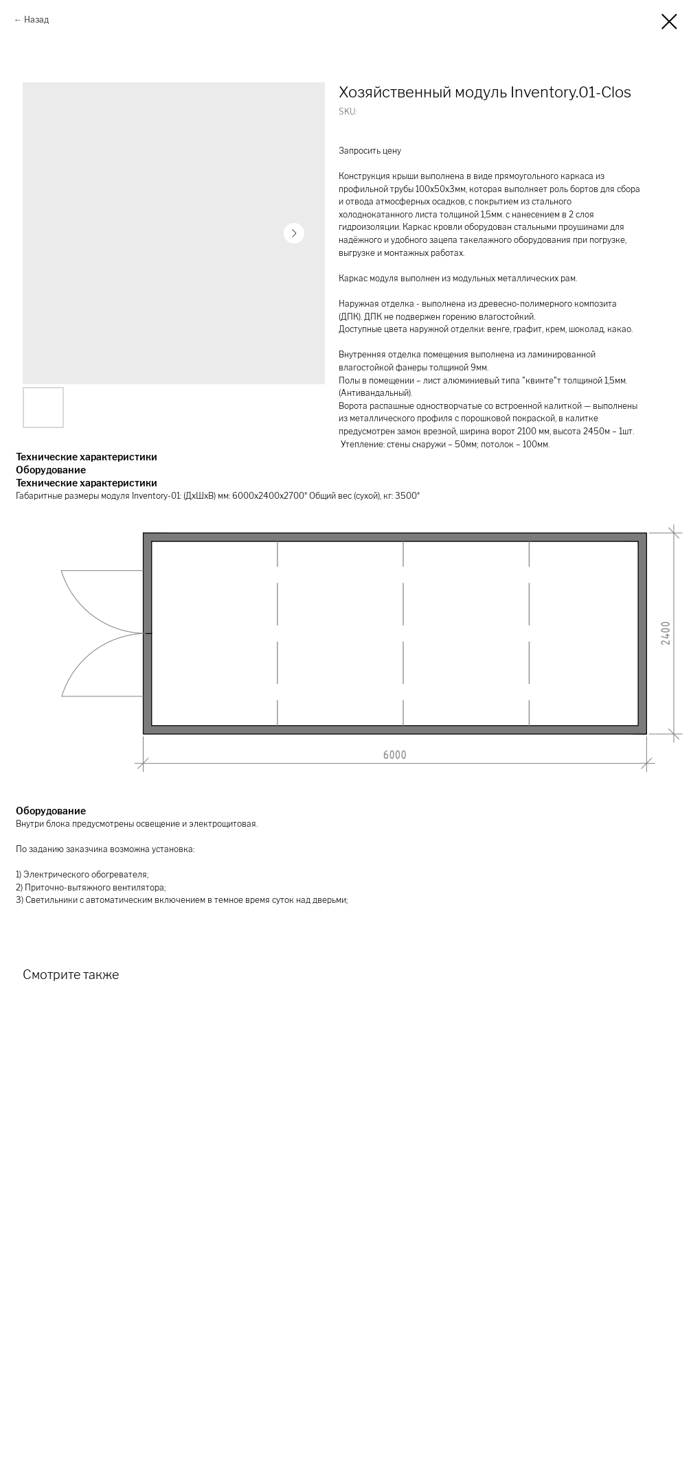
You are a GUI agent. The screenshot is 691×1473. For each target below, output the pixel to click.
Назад (36, 20)
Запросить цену (370, 151)
